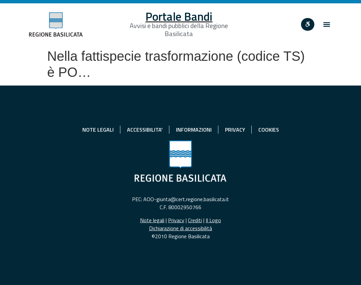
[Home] (56, 24)
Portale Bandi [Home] (178, 16)
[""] (307, 24)
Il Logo (213, 220)
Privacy (176, 220)
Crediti (195, 220)
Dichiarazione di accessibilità (180, 228)
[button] (326, 24)
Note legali (152, 220)
